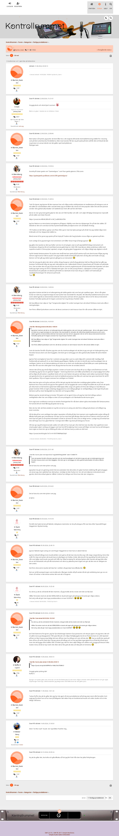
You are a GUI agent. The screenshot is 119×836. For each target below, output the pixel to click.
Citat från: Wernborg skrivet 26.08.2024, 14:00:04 (43, 320)
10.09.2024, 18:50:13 (41, 650)
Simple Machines (68, 826)
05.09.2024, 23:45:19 (41, 539)
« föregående (101, 44)
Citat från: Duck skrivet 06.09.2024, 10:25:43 (42, 612)
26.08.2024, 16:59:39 (41, 315)
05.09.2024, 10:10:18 (41, 512)
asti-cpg (21, 120)
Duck (18, 520)
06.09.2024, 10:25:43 (41, 580)
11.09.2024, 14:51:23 (41, 685)
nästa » (109, 44)
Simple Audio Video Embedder (59, 828)
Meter (17, 725)
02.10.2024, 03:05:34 (41, 746)
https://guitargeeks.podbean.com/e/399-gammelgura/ (48, 169)
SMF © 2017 (58, 826)
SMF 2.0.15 (48, 826)
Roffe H (18, 658)
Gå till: (84, 791)
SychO (66, 832)
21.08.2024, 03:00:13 (38, 60)
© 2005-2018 (63, 830)
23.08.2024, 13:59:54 (41, 160)
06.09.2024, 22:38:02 (41, 607)
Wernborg (17, 168)
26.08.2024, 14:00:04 (41, 281)
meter (21, 738)
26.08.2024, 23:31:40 (41, 443)
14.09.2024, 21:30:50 (41, 717)
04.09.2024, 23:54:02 (41, 480)
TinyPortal (55, 830)
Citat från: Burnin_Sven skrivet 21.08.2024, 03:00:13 (44, 656)
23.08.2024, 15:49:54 (41, 193)
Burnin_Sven (19, 44)
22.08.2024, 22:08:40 (41, 127)
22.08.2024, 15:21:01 (41, 92)
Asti (17, 100)
